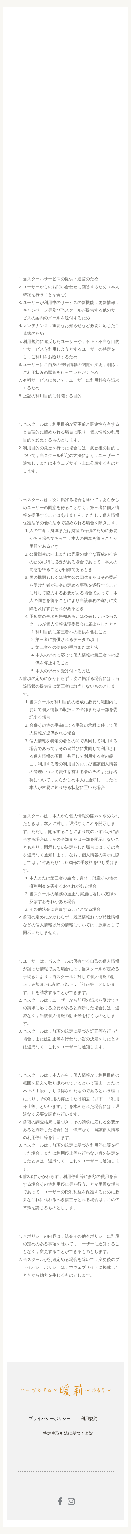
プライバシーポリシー (50, 1418)
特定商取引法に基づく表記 (68, 1433)
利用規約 (89, 1418)
